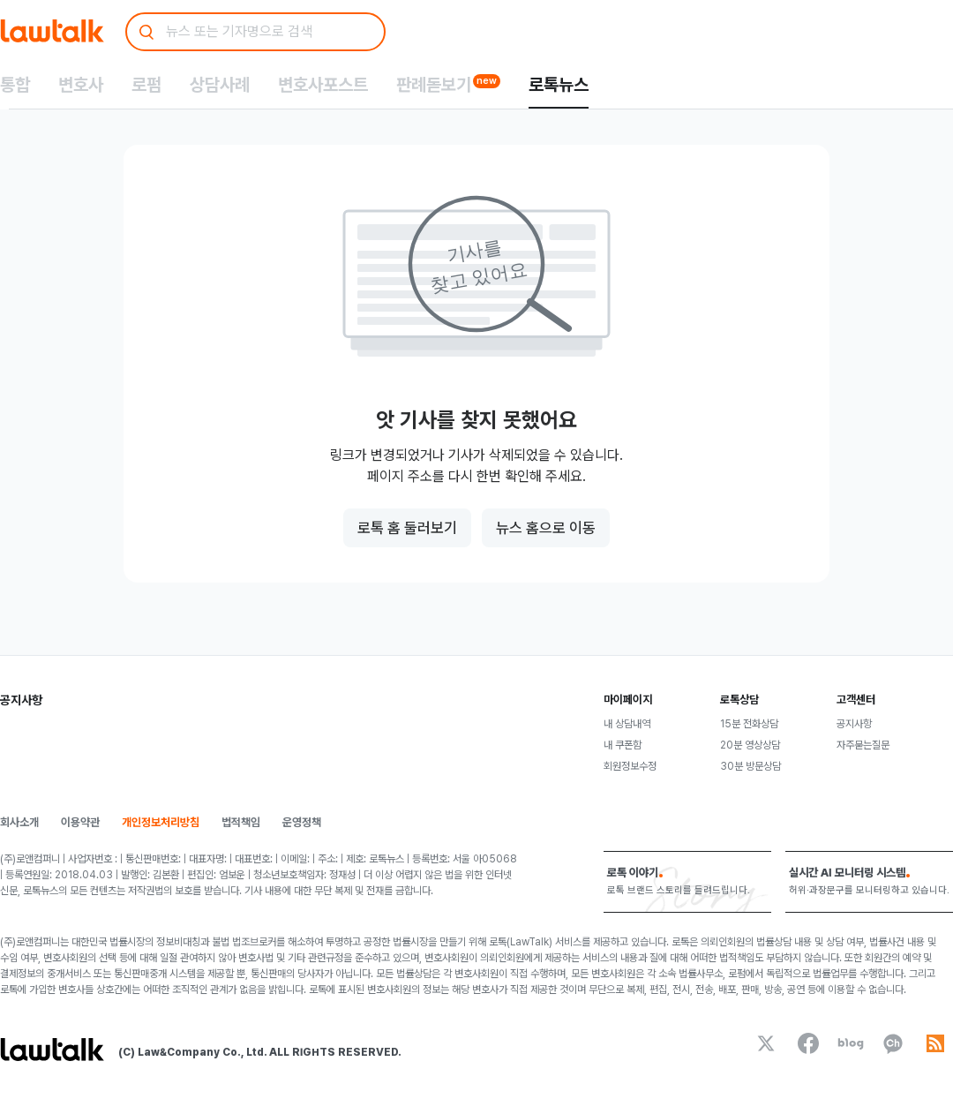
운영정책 (301, 822)
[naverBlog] (850, 1043)
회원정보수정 (630, 766)
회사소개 (19, 822)
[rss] (935, 1043)
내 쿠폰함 (623, 745)
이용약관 (80, 822)
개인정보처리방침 (160, 822)
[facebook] (808, 1043)
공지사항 (854, 724)
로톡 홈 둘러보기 (407, 528)
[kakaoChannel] (893, 1043)
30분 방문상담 (750, 766)
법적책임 (240, 822)
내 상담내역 (627, 724)
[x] (766, 1043)
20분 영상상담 (750, 745)
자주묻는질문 (863, 745)
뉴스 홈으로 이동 (546, 528)
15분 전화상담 (749, 724)
